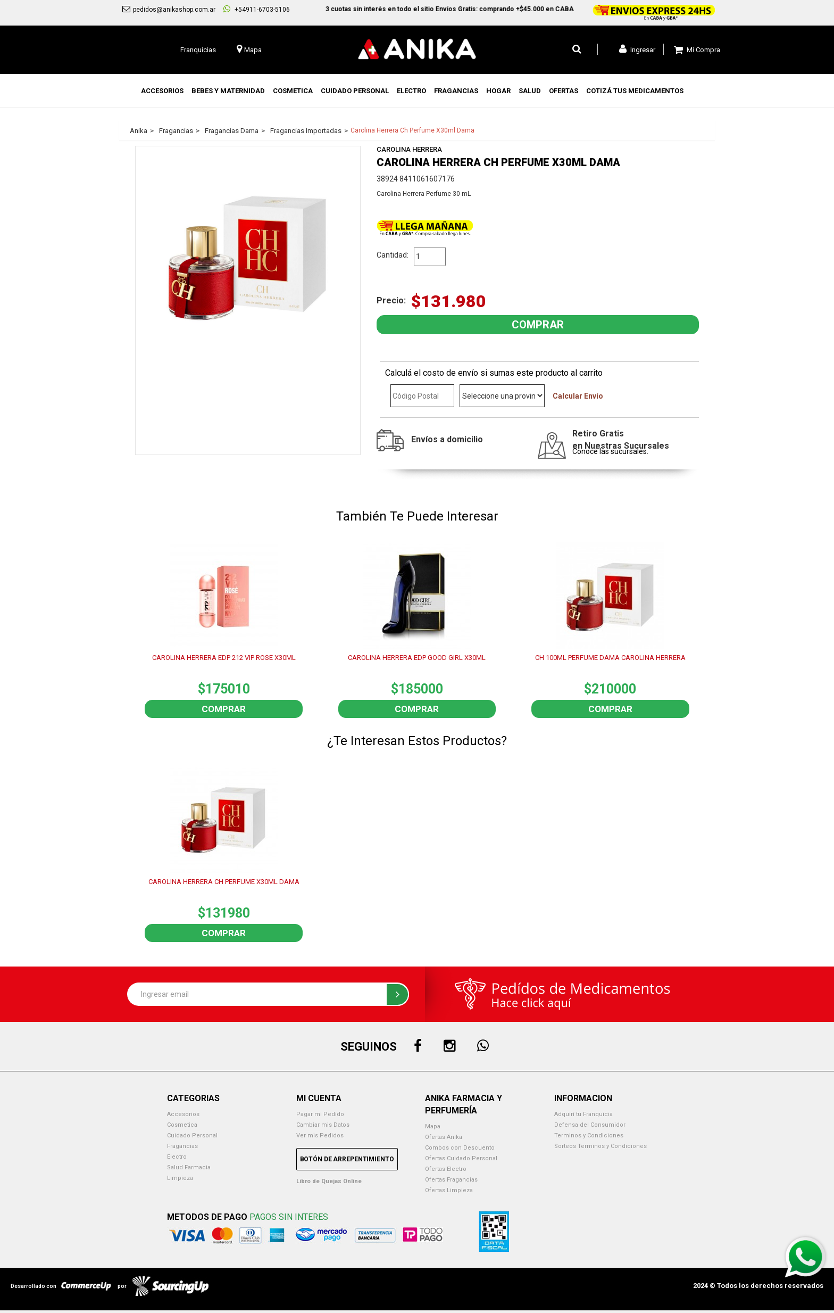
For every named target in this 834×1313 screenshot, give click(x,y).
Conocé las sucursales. (610, 451)
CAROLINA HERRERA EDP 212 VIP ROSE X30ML (224, 658)
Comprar (224, 709)
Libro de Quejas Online (329, 1181)
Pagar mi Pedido (320, 1114)
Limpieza (180, 1178)
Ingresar (637, 49)
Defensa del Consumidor (590, 1124)
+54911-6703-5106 (256, 9)
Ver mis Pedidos (320, 1135)
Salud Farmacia (189, 1167)
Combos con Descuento (460, 1147)
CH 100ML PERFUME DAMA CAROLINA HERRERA (610, 658)
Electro (177, 1156)
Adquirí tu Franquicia (583, 1114)
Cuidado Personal (192, 1135)
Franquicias (198, 50)
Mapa (432, 1126)
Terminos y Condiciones (588, 1135)
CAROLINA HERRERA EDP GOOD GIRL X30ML (417, 658)
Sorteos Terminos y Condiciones (600, 1146)
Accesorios (183, 1114)
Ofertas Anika (443, 1137)
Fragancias (182, 1146)
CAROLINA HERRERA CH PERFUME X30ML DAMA (223, 882)
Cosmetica (182, 1124)
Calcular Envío (578, 396)
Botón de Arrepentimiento (347, 1159)
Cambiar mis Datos (322, 1124)
